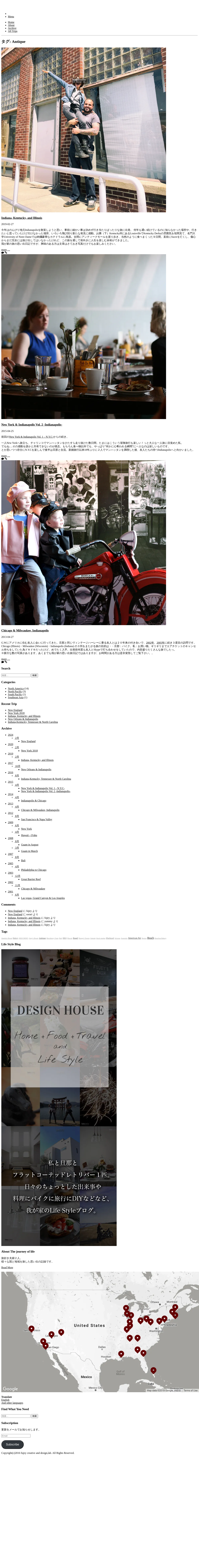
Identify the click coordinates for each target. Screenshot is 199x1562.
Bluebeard (110, 938)
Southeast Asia (16, 697)
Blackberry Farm (52, 938)
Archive (12, 28)
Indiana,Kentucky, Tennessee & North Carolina (33, 722)
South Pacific (15, 694)
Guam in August (29, 844)
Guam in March (29, 851)
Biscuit (69, 938)
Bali (23, 860)
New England (15, 710)
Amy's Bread (33, 938)
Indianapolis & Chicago (33, 800)
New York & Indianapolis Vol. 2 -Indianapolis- (31, 424)
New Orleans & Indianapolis (23, 719)
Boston (144, 938)
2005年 (161, 642)
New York (26, 828)
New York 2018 (16, 713)
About (11, 25)
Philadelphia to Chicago (33, 869)
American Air (134, 938)
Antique (42, 938)
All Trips (12, 31)
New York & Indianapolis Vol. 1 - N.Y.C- (43, 788)
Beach (150, 938)
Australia (124, 938)
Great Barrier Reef (31, 879)
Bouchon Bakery (160, 938)
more (5, 249)
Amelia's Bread (6, 938)
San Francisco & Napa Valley (36, 819)
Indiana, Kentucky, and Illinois (21, 218)
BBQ (65, 938)
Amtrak (93, 938)
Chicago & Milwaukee (33, 888)
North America (16, 688)
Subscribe (12, 1444)
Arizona (117, 938)
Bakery (15, 938)
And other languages (12, 1402)
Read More (7, 1267)
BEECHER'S (23, 938)
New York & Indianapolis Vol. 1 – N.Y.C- (31, 436)
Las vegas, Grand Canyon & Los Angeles (43, 898)
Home (11, 22)
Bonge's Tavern (84, 938)
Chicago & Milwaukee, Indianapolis (25, 630)
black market (100, 938)
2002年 (150, 642)
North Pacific (15, 691)
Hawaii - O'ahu (29, 835)
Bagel (75, 938)
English (5, 1399)
